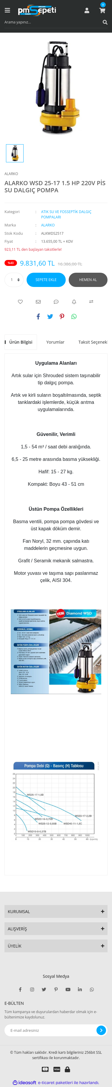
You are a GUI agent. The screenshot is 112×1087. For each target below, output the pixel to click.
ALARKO (11, 173)
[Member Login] (87, 10)
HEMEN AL (88, 279)
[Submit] (101, 1030)
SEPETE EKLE (46, 279)
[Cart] (102, 10)
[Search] (56, 22)
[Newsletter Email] (56, 1030)
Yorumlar (55, 342)
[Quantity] (14, 280)
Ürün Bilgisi (20, 342)
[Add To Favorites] (20, 302)
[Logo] (37, 10)
